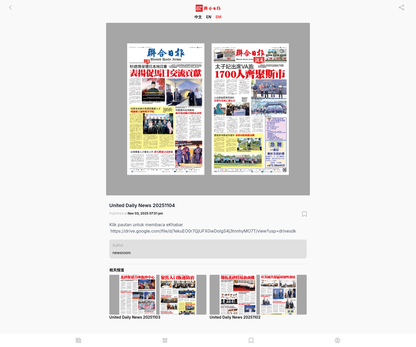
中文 (198, 17)
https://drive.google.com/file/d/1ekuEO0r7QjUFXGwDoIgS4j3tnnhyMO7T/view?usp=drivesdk (203, 231)
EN (208, 17)
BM (218, 17)
